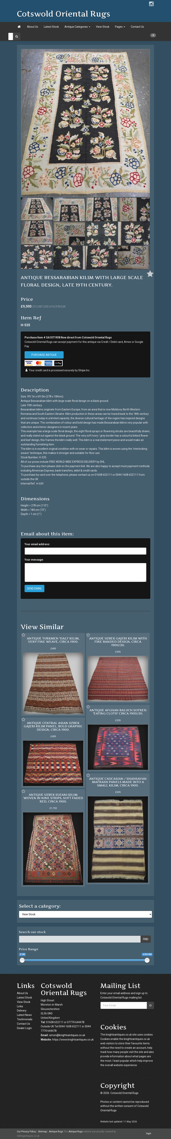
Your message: (34, 559)
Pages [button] (120, 26)
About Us (32, 26)
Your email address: (37, 544)
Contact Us (137, 26)
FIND (145, 939)
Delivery (21, 1010)
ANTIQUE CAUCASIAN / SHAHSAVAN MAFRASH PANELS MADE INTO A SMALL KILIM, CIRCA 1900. (118, 782)
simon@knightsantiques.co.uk (67, 1035)
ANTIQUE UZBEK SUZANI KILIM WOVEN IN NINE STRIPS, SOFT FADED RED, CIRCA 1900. (53, 798)
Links (20, 1006)
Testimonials (24, 1019)
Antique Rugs (56, 1131)
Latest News (24, 1014)
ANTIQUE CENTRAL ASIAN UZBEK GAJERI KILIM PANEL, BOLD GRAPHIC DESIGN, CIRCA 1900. (53, 726)
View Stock (102, 26)
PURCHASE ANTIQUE (44, 354)
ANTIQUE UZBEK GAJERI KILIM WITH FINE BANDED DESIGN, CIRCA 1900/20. (118, 641)
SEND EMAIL (34, 588)
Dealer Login (24, 1028)
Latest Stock (51, 26)
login (148, 1133)
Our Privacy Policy (26, 1131)
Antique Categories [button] (77, 26)
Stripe (82, 370)
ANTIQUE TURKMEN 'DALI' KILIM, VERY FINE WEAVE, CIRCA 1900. (53, 640)
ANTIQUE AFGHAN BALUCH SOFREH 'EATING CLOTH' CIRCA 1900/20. (117, 711)
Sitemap (42, 1131)
